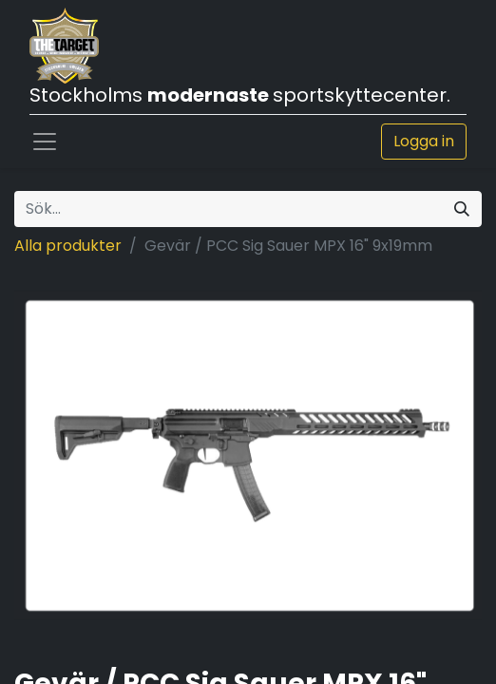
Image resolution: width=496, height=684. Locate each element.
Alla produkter (68, 245)
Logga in (423, 141)
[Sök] (462, 209)
